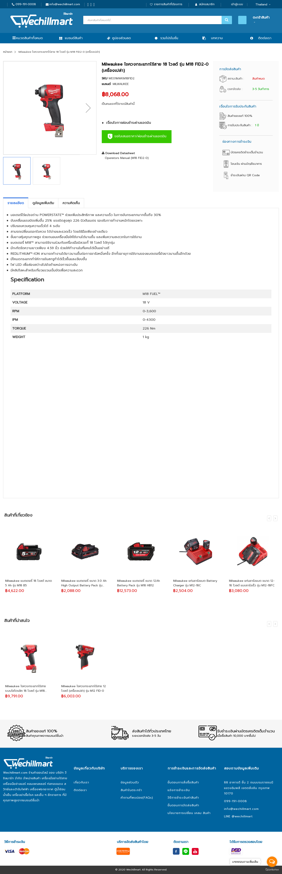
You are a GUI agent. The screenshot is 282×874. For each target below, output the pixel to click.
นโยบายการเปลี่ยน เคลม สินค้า (189, 813)
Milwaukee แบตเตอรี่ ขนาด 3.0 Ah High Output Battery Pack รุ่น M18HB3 (84, 583)
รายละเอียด (15, 203)
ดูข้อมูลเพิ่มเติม (43, 203)
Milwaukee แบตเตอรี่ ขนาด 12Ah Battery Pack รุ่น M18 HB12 (138, 583)
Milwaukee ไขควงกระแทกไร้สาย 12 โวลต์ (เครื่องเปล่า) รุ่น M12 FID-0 (83, 688)
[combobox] (157, 20)
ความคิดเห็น (71, 203)
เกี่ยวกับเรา (81, 782)
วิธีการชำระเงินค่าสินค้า (183, 797)
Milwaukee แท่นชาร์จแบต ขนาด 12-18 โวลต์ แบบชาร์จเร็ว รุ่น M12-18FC (252, 583)
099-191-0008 (26, 4)
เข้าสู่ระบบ (237, 4)
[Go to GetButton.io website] (272, 869)
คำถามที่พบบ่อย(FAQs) (137, 797)
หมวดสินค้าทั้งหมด (29, 38)
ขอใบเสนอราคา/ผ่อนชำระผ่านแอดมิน (136, 136)
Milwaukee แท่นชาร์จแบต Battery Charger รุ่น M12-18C (195, 583)
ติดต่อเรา (80, 790)
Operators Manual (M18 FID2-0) (127, 158)
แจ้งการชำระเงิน (179, 790)
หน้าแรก (7, 52)
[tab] (15, 203)
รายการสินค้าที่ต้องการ (168, 4)
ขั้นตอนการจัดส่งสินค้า (183, 805)
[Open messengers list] (272, 862)
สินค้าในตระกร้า (131, 790)
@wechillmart (242, 816)
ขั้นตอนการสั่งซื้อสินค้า (183, 782)
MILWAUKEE (121, 84)
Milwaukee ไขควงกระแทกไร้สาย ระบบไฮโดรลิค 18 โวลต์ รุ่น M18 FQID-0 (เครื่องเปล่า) (25, 688)
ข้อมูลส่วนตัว (130, 782)
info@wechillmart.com (64, 4)
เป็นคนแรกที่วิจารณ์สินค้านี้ (118, 104)
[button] (88, 108)
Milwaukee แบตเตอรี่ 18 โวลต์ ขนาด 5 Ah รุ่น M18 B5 (28, 583)
